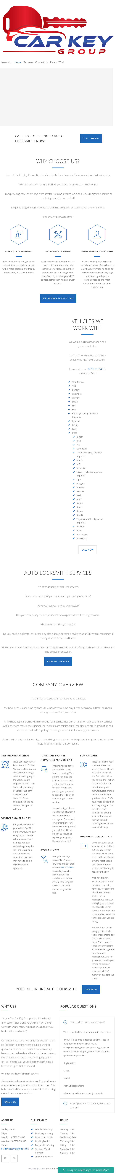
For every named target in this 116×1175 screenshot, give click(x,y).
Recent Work (57, 62)
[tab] (87, 1022)
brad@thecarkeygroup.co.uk (15, 1148)
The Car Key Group (55, 1168)
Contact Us (41, 62)
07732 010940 (95, 369)
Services (28, 62)
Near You (6, 62)
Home (17, 62)
